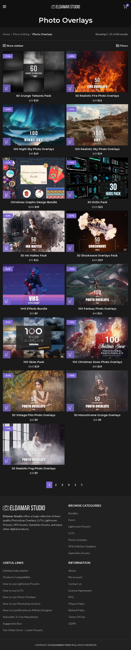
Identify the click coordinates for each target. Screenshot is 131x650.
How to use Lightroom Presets (21, 583)
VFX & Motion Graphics (82, 546)
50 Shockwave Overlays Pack (97, 255)
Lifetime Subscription (15, 570)
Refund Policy (76, 610)
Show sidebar (14, 45)
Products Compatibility (16, 577)
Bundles (73, 513)
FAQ (71, 597)
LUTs (71, 533)
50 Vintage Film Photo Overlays (33, 415)
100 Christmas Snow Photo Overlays (97, 362)
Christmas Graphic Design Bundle (33, 202)
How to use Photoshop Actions (21, 603)
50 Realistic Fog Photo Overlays (33, 468)
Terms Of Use (76, 616)
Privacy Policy (76, 603)
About (72, 570)
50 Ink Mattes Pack (33, 255)
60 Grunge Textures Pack (34, 95)
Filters (124, 45)
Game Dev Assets (79, 553)
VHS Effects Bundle (33, 308)
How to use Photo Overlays (19, 597)
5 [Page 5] (75, 484)
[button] (7, 88)
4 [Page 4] (69, 484)
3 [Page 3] (62, 484)
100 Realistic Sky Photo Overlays (97, 149)
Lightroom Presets (79, 526)
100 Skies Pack (33, 362)
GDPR (72, 623)
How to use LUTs (13, 590)
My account (75, 577)
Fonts (71, 520)
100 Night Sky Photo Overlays (34, 149)
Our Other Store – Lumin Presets (23, 630)
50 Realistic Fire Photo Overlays (97, 95)
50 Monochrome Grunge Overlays (97, 415)
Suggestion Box (12, 623)
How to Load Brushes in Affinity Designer (27, 610)
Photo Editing (21, 34)
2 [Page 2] (56, 484)
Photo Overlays (77, 539)
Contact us (75, 583)
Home (6, 34)
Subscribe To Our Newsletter (20, 616)
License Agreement (80, 590)
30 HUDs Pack (97, 202)
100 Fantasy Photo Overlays (97, 308)
